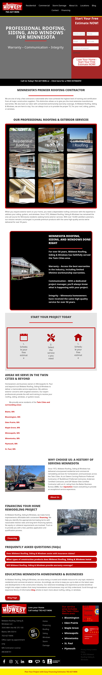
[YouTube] (30, 663)
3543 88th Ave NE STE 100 (12, 629)
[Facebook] (4, 663)
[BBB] (53, 663)
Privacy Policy (86, 651)
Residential (31, 5)
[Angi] (37, 663)
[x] (16, 663)
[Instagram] (11, 663)
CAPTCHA (76, 53)
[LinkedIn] (22, 663)
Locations (84, 5)
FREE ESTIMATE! (73, 82)
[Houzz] (43, 663)
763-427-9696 (12, 11)
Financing (47, 627)
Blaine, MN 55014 (9, 633)
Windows (46, 639)
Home (45, 623)
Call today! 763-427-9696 (40, 612)
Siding (45, 635)
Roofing (46, 631)
